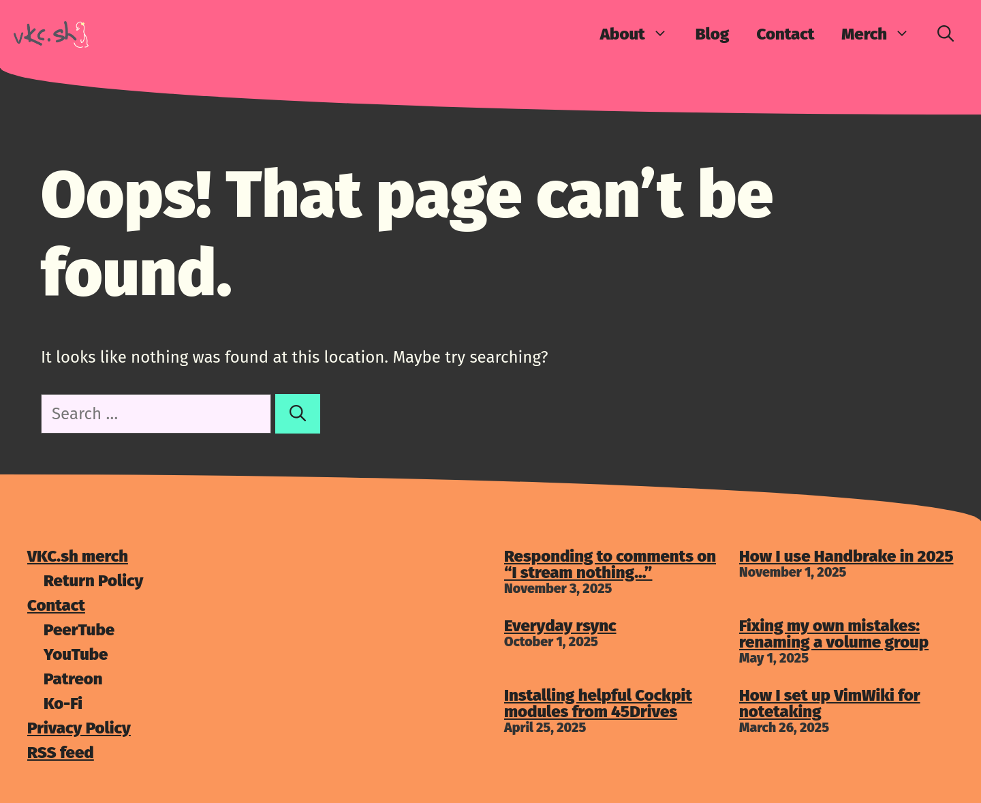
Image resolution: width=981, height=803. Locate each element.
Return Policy (93, 580)
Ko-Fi (63, 703)
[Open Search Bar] (945, 34)
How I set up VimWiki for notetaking (829, 703)
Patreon (73, 678)
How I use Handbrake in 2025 (846, 556)
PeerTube (79, 629)
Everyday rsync (560, 625)
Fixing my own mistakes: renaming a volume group (834, 634)
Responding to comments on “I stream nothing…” (610, 564)
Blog (713, 34)
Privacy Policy (79, 728)
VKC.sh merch (77, 556)
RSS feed (60, 752)
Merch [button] (882, 34)
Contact (785, 34)
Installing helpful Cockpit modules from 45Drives (598, 703)
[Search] (297, 414)
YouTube (76, 654)
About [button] (641, 34)
